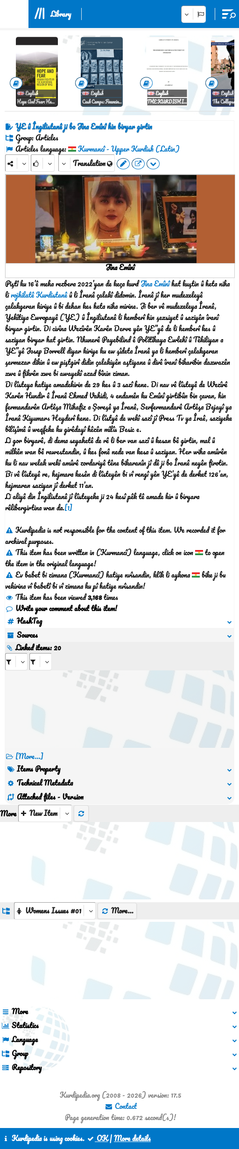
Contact (121, 1106)
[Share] (17, 163)
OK (97, 1138)
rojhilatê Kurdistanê (39, 294)
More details (132, 1138)
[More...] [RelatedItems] (29, 756)
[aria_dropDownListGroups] (54, 911)
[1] (68, 507)
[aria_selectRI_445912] (16, 662)
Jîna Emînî (155, 283)
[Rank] (42, 163)
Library (60, 14)
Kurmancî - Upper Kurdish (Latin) (129, 148)
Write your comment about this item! (61, 608)
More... (117, 910)
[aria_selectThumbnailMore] (45, 813)
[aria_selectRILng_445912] (40, 662)
